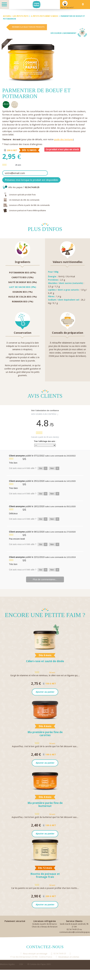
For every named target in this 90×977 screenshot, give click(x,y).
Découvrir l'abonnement (63, 33)
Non (54, 468)
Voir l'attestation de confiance (45, 410)
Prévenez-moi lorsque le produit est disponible (31, 179)
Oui (43, 468)
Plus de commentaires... (45, 579)
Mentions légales (7, 965)
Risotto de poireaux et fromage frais (45, 876)
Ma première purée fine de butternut (45, 805)
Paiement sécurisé (15, 922)
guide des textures (63, 139)
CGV (21, 965)
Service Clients (74, 922)
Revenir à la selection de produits (28, 27)
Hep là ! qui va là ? (67, 7)
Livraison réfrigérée (44, 922)
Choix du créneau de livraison (44, 927)
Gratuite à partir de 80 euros (44, 925)
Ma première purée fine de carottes (45, 734)
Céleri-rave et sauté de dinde (45, 661)
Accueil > (8, 16)
